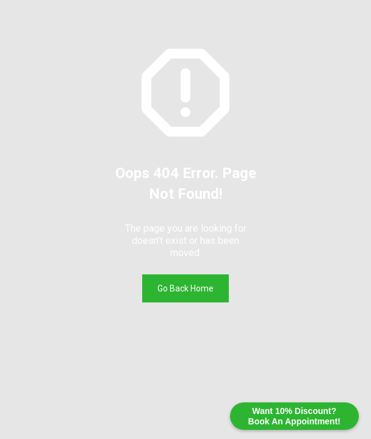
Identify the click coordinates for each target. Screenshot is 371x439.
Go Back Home (185, 288)
